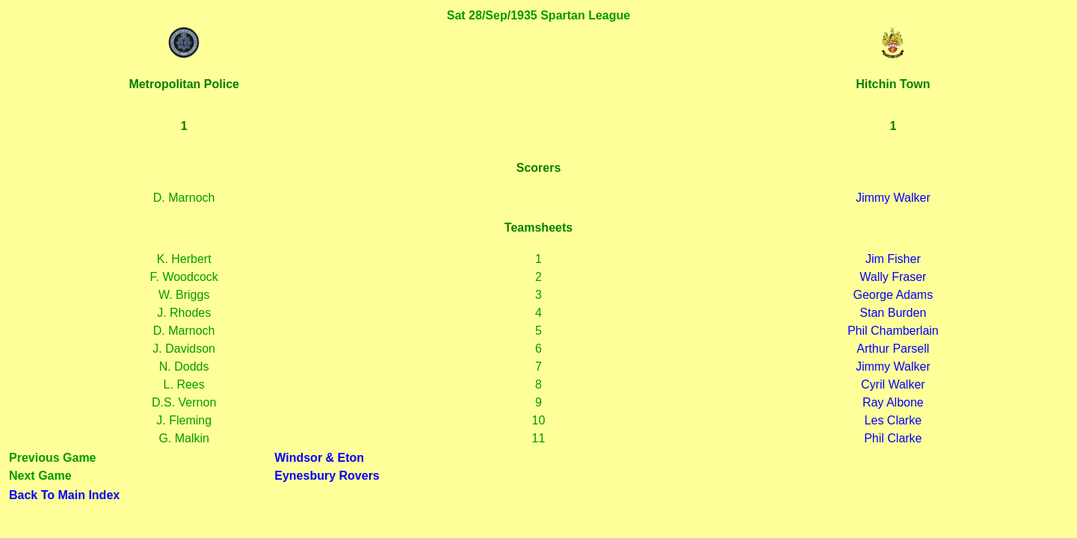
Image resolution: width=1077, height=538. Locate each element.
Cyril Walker (893, 384)
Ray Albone (893, 402)
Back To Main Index (64, 495)
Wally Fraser (893, 276)
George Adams (893, 294)
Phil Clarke (893, 438)
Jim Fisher (893, 259)
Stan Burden (893, 312)
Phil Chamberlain (893, 330)
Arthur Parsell (893, 348)
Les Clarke (893, 420)
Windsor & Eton (319, 457)
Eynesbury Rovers (327, 475)
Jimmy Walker (893, 197)
